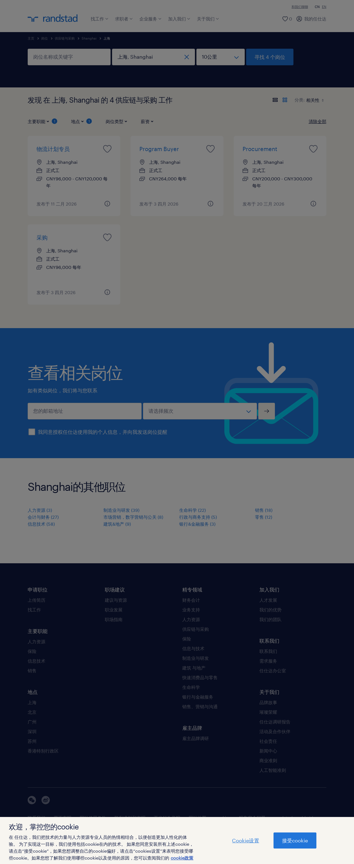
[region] (177, 840)
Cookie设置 (245, 840)
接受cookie (295, 840)
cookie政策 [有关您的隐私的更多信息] (182, 857)
